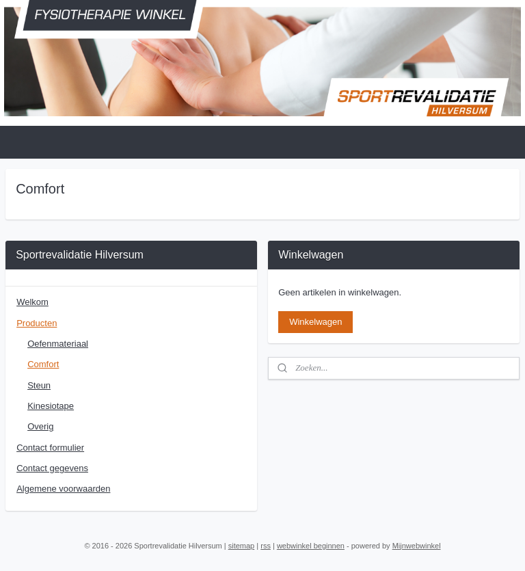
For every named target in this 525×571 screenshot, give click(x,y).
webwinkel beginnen (311, 546)
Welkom (32, 302)
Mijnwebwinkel (416, 546)
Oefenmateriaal (57, 343)
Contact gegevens (52, 468)
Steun (39, 385)
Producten (36, 323)
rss (265, 546)
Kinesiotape (50, 406)
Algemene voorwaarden (63, 488)
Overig (40, 426)
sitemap (241, 546)
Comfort (43, 364)
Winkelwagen (315, 322)
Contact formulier (50, 447)
